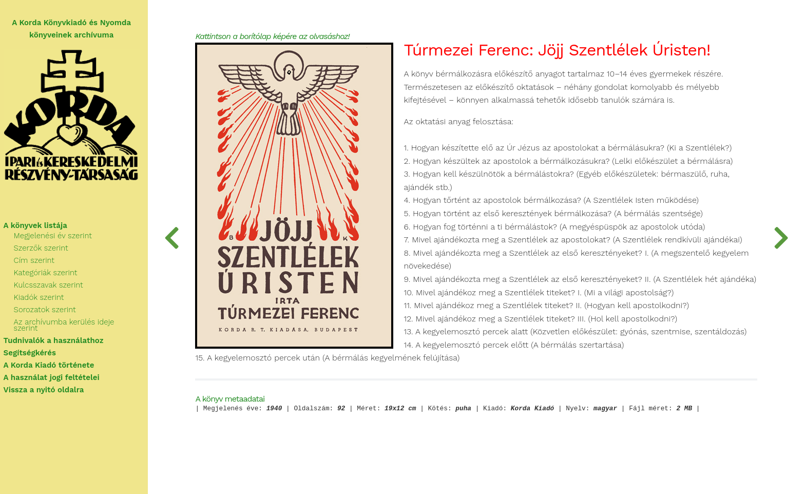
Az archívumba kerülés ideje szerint (81, 323)
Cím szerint (38, 262)
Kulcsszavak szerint (53, 286)
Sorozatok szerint (49, 311)
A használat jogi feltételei (56, 372)
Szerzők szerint (45, 249)
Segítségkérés (34, 348)
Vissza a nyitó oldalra (48, 385)
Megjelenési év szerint (57, 237)
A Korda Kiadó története (53, 360)
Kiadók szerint (43, 298)
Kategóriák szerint (50, 274)
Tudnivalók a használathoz (58, 335)
